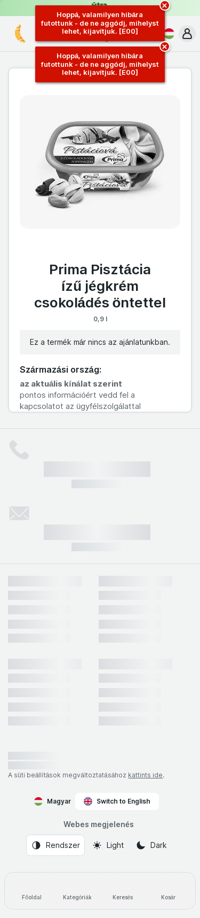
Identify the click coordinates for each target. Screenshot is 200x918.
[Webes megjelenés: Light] (108, 845)
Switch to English (117, 801)
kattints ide (145, 775)
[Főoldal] (31, 890)
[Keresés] (122, 890)
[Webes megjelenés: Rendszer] (55, 845)
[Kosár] (168, 890)
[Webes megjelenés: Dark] (151, 845)
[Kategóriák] (77, 890)
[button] (187, 33)
